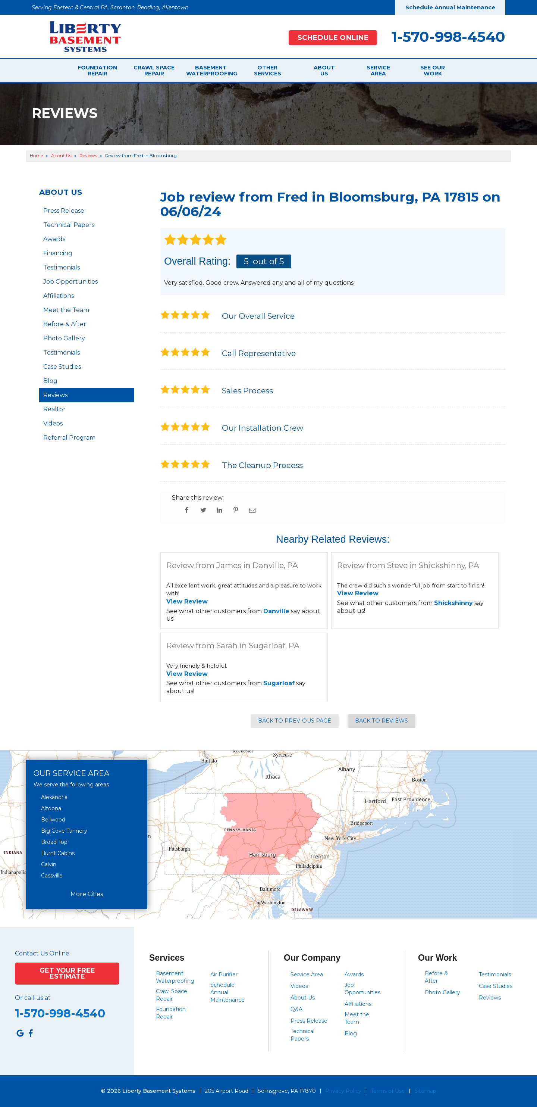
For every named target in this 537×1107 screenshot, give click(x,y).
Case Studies (62, 366)
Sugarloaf (279, 683)
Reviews (55, 395)
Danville (276, 611)
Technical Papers (68, 224)
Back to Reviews (381, 720)
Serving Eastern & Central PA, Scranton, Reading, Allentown (110, 7)
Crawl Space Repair (154, 71)
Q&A (296, 1009)
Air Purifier (224, 974)
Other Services (267, 71)
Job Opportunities (70, 281)
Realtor (54, 409)
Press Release (63, 210)
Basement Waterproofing (210, 71)
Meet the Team (66, 310)
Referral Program (69, 437)
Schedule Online (333, 37)
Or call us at (33, 998)
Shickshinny (453, 602)
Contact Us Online (42, 954)
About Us (324, 71)
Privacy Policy (343, 1091)
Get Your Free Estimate (67, 973)
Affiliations (58, 295)
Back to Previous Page (294, 720)
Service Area (378, 71)
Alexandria (54, 797)
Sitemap (425, 1091)
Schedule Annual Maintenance (450, 7)
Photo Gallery (64, 338)
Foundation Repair (97, 71)
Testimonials (61, 267)
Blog (50, 380)
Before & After (64, 324)
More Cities (86, 894)
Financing (57, 253)
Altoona (51, 808)
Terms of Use (388, 1091)
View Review (187, 601)
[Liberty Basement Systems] (79, 36)
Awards (54, 239)
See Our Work (432, 71)
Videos (53, 423)
